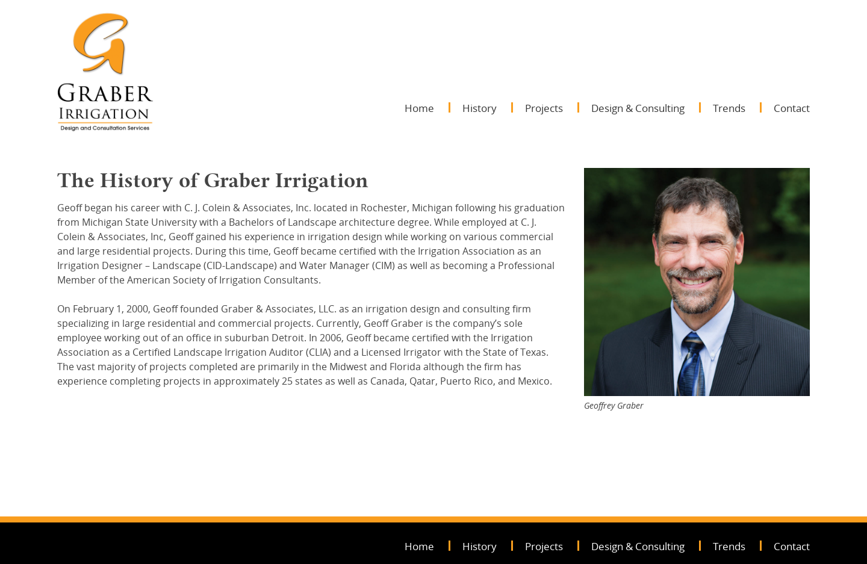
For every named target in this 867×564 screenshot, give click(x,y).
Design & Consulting (638, 108)
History (479, 108)
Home (419, 108)
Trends (729, 108)
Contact (792, 108)
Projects (544, 108)
